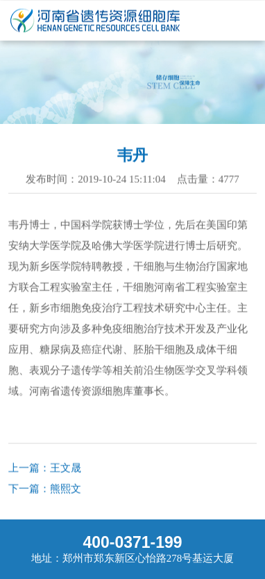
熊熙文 (65, 489)
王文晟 (65, 468)
